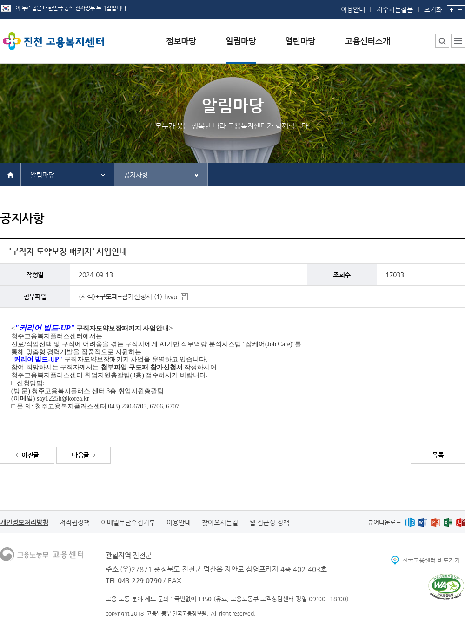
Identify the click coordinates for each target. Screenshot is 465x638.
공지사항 (136, 174)
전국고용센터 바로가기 (431, 560)
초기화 (433, 6)
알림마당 (42, 174)
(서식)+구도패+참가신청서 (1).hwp (128, 296)
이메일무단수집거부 (128, 522)
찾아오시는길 (220, 522)
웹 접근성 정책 (269, 522)
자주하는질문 (395, 9)
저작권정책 (75, 522)
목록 (438, 455)
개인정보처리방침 (24, 522)
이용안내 (353, 9)
